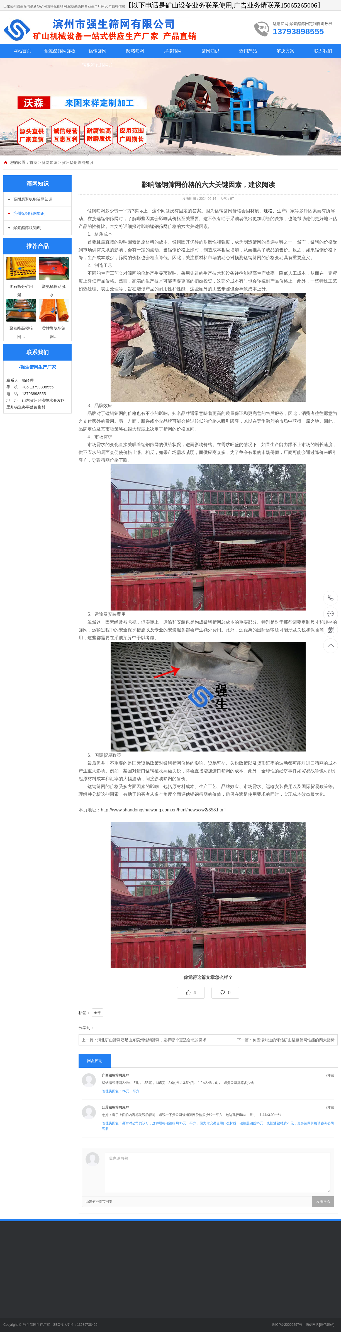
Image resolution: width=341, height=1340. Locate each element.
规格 (268, 210)
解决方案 (285, 50)
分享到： (86, 1027)
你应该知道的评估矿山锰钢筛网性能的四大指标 (294, 1040)
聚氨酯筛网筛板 (59, 50)
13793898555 (330, 598)
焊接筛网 (173, 50)
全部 (97, 1012)
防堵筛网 (135, 50)
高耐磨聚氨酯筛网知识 (32, 199)
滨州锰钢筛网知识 (77, 162)
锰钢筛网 (97, 50)
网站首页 (22, 50)
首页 (33, 162)
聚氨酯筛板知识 (27, 227)
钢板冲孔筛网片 (97, 64)
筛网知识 (210, 50)
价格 (132, 413)
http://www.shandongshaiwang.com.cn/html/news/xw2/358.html (163, 810)
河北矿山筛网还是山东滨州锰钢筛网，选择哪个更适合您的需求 (151, 1040)
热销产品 (248, 50)
